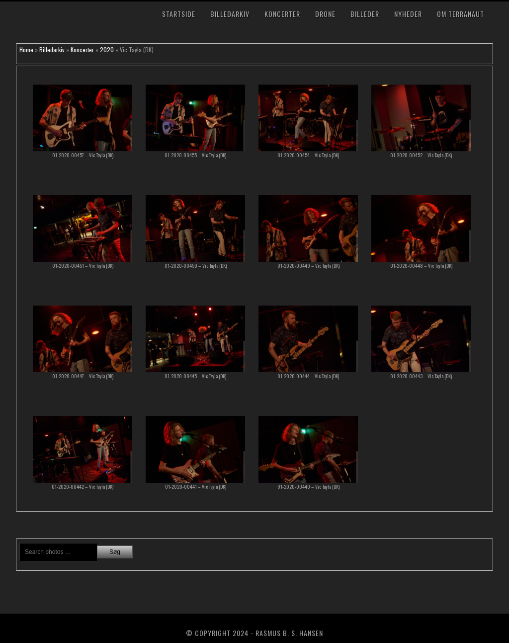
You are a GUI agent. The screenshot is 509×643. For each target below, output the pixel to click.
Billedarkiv (230, 13)
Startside (178, 13)
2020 (107, 49)
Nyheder (408, 13)
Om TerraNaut (460, 13)
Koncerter (282, 13)
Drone (325, 13)
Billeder (364, 13)
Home (26, 49)
